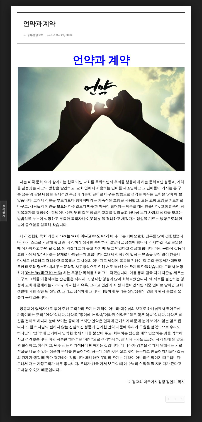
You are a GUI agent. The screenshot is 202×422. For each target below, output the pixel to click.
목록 (3, 211)
